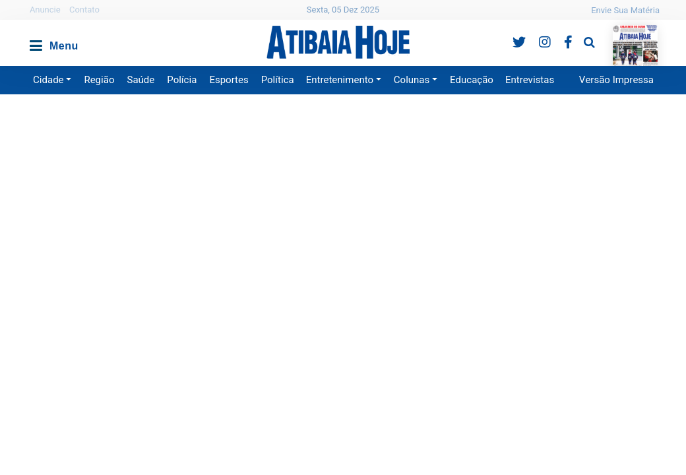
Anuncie (45, 9)
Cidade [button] (48, 80)
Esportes (228, 80)
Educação (471, 80)
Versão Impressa (616, 80)
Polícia (182, 80)
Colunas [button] (411, 80)
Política (277, 80)
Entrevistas (529, 80)
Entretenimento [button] (339, 80)
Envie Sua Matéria (625, 10)
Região (99, 80)
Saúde (141, 80)
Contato (84, 9)
